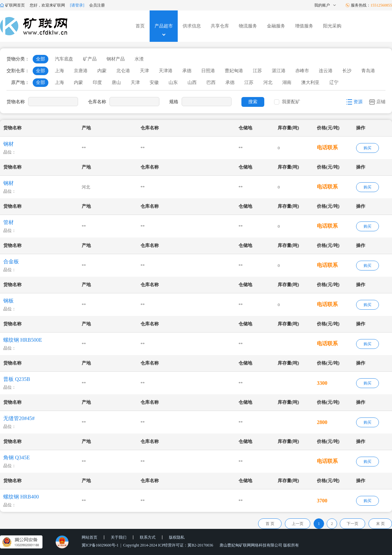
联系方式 (147, 537)
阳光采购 (332, 26)
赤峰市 (302, 70)
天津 (144, 70)
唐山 (116, 82)
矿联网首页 (12, 5)
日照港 (208, 70)
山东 (173, 82)
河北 (267, 82)
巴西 (211, 82)
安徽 (154, 82)
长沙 (346, 70)
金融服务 (276, 26)
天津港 (165, 70)
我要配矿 (291, 101)
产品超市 (164, 26)
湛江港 (279, 70)
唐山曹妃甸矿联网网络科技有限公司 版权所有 (259, 545)
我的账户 (325, 5)
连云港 (326, 70)
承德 (186, 70)
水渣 (139, 59)
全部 (40, 59)
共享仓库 (220, 26)
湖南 (286, 82)
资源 (354, 102)
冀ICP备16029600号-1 (100, 545)
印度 (97, 82)
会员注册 (97, 5)
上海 (59, 70)
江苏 (257, 70)
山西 (192, 82)
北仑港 (123, 70)
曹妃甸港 (234, 70)
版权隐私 (177, 537)
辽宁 (333, 82)
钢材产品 (115, 59)
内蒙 (101, 70)
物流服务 (248, 26)
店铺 (377, 102)
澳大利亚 (310, 82)
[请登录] (77, 5)
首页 (140, 26)
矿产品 (90, 59)
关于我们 (118, 537)
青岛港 (368, 70)
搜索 (252, 101)
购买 (367, 148)
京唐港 (81, 70)
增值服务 (304, 26)
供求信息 (192, 26)
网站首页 (89, 537)
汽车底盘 (64, 59)
